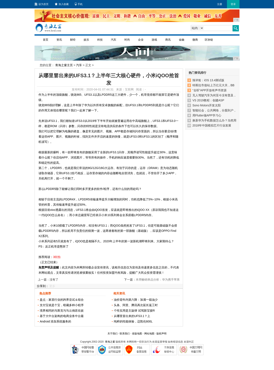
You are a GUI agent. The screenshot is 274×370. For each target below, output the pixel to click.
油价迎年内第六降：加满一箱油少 (136, 299)
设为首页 (42, 4)
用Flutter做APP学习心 (206, 115)
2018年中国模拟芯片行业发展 (211, 125)
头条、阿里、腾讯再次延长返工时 (136, 305)
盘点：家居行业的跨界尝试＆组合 (62, 299)
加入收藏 (62, 4)
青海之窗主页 (64, 65)
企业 (140, 39)
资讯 (59, 39)
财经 (73, 39)
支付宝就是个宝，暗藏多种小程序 (62, 305)
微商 (195, 39)
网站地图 (149, 333)
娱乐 (86, 39)
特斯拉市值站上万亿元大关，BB (213, 85)
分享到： (43, 286)
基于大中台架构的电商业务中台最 (62, 316)
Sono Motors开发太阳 (206, 105)
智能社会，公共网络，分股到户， (214, 110)
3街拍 (57, 257)
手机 (79, 4)
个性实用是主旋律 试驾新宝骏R (134, 310)
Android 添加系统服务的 (55, 321)
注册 (219, 4)
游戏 (154, 39)
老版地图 (137, 333)
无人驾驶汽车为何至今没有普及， (214, 95)
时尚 (127, 39)
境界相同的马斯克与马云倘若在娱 (62, 310)
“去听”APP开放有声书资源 (209, 90)
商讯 (168, 39)
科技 (100, 39)
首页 (45, 39)
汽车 (113, 39)
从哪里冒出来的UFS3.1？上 (132, 316)
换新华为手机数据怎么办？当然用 (214, 120)
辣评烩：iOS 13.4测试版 (208, 80)
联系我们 (125, 333)
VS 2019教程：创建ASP (208, 100)
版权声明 (161, 333)
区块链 (209, 39)
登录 (233, 4)
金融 (181, 39)
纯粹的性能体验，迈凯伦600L (133, 321)
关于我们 (113, 333)
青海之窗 (110, 341)
